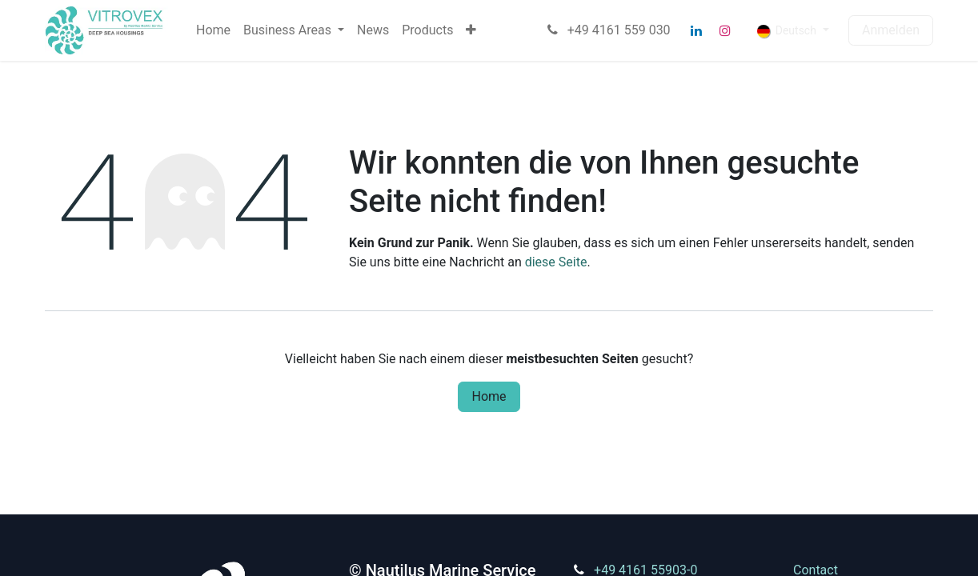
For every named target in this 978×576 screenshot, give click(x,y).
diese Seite (556, 262)
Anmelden (891, 30)
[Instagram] (725, 30)
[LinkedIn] (696, 30)
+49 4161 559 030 (607, 30)
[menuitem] (213, 30)
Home (488, 396)
